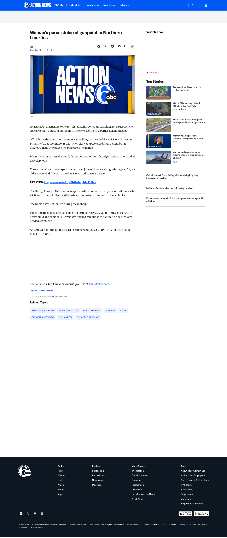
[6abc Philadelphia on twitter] (28, 515)
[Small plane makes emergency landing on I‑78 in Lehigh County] (175, 126)
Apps (60, 495)
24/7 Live (59, 5)
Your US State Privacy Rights (101, 526)
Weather (62, 476)
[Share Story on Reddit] (112, 46)
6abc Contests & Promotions (195, 481)
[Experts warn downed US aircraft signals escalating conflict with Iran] (175, 202)
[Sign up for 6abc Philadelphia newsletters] (42, 515)
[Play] (175, 53)
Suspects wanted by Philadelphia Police (70, 183)
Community (186, 500)
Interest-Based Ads (134, 526)
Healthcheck (138, 486)
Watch (61, 486)
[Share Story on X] (105, 46)
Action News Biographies (193, 476)
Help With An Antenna (192, 505)
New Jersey (109, 5)
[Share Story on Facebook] (98, 46)
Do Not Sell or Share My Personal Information (48, 526)
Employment (187, 495)
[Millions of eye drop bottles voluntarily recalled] (175, 190)
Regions (96, 467)
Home (60, 472)
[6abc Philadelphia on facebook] (21, 515)
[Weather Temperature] (183, 5)
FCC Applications (169, 526)
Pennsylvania (92, 5)
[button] (19, 5)
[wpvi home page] (24, 472)
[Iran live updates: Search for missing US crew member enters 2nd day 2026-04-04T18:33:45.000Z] (175, 158)
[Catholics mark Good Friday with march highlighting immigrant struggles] (175, 177)
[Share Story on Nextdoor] (119, 46)
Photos (61, 490)
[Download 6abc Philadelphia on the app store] (186, 514)
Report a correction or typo (41, 291)
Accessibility (187, 490)
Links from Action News (143, 495)
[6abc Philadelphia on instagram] (35, 515)
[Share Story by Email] (125, 46)
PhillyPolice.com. (99, 284)
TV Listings (186, 486)
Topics (61, 467)
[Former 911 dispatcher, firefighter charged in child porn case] (175, 142)
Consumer (137, 481)
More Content (139, 467)
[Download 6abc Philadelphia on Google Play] (201, 514)
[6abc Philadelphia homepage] (37, 5)
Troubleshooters (139, 476)
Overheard (137, 490)
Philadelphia (75, 5)
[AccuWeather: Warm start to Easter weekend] (175, 93)
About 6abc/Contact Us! (193, 472)
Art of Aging (137, 500)
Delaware (124, 5)
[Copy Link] (132, 46)
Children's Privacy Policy (78, 526)
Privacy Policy (23, 526)
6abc (183, 467)
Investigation (138, 472)
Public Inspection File (152, 526)
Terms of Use (119, 526)
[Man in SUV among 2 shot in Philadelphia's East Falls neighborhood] (175, 110)
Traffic (61, 481)
